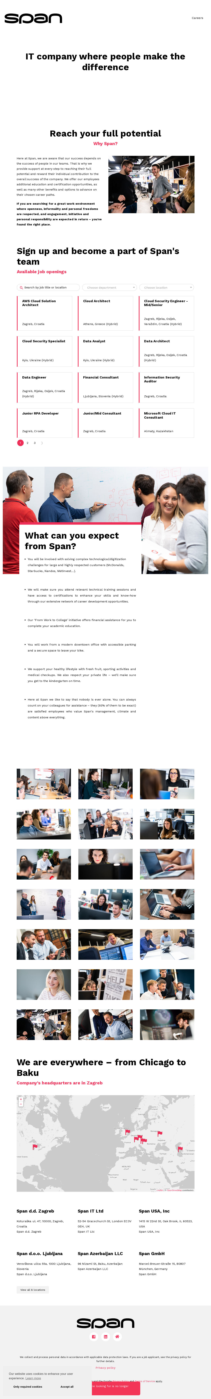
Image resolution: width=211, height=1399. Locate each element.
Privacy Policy (121, 1381)
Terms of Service (145, 1381)
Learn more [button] (33, 1378)
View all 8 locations (32, 1289)
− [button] (21, 1104)
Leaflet (160, 1190)
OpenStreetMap (174, 1190)
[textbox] (109, 287)
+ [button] (21, 1099)
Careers (197, 18)
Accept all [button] (67, 1386)
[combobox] (109, 287)
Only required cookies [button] (28, 1386)
